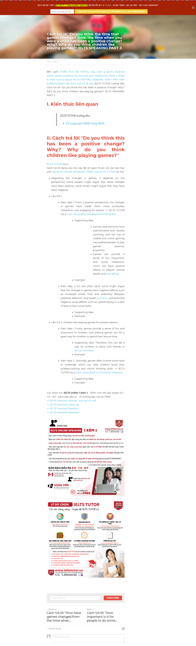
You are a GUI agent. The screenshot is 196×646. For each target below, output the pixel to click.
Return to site (54, 617)
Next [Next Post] (102, 601)
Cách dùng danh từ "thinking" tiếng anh (106, 315)
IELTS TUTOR (54, 150)
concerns (115, 253)
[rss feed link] (148, 617)
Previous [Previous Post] (51, 601)
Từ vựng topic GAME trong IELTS (85, 115)
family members (108, 297)
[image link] (98, 519)
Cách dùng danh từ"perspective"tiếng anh (100, 192)
